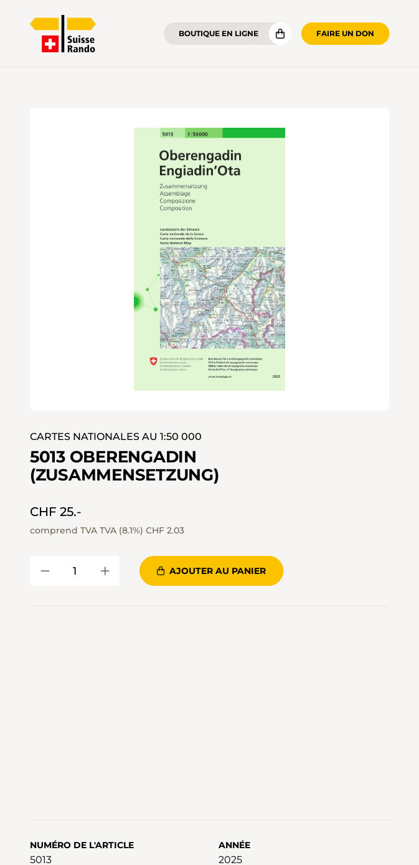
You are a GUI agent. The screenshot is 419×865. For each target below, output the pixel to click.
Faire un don (345, 33)
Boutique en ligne (218, 33)
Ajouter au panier (211, 570)
